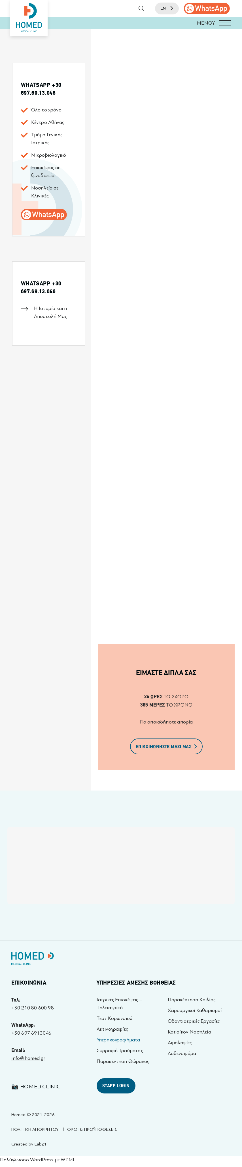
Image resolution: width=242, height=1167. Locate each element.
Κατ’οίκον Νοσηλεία (189, 1032)
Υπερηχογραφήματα (118, 1040)
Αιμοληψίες (180, 1043)
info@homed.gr (28, 1058)
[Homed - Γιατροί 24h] (32, 960)
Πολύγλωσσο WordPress (27, 1160)
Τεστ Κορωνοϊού (115, 1018)
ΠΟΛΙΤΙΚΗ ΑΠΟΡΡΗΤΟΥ (35, 1129)
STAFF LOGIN (116, 1085)
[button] (121, 23)
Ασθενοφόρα (182, 1053)
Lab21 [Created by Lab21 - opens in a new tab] (41, 1144)
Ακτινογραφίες (112, 1029)
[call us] (207, 8)
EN (167, 8)
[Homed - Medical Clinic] (29, 18)
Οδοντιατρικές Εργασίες (194, 1021)
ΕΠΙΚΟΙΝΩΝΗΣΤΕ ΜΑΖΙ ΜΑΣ (166, 746)
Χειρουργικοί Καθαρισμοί (195, 1010)
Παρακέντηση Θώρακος (123, 1061)
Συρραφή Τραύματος (120, 1051)
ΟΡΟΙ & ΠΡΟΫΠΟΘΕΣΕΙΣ (92, 1129)
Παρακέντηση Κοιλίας (191, 1000)
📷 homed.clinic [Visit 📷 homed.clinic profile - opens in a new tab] (35, 1086)
